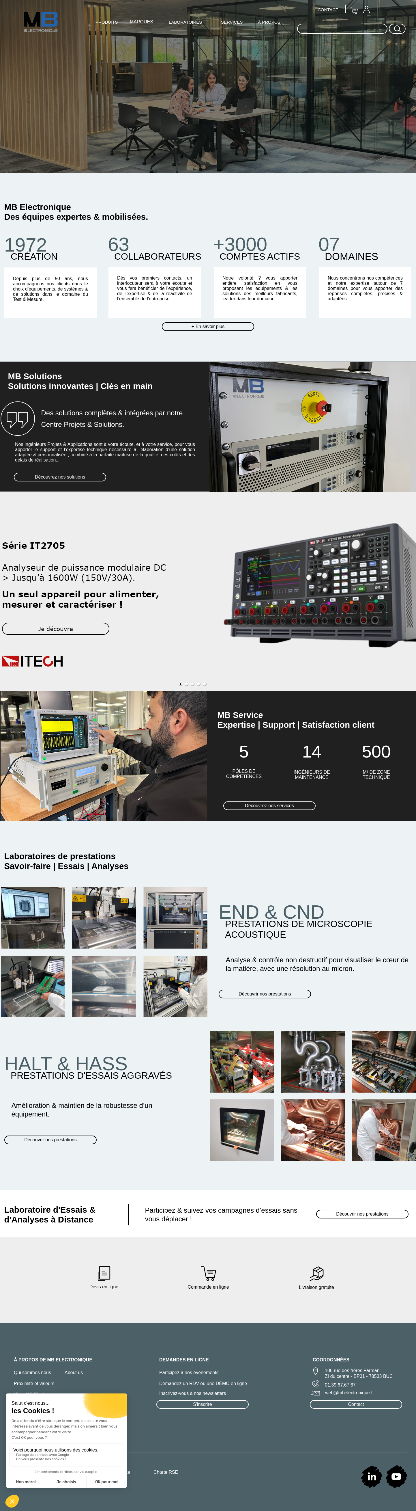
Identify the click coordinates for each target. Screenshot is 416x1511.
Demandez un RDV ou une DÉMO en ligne (203, 1383)
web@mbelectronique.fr (349, 1392)
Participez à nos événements (188, 1372)
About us (74, 1372)
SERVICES (232, 22)
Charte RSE (165, 1472)
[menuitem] (366, 9)
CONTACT (328, 9)
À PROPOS (269, 22)
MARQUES (141, 21)
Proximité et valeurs (34, 1383)
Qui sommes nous (32, 1372)
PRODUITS (106, 22)
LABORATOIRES (185, 22)
